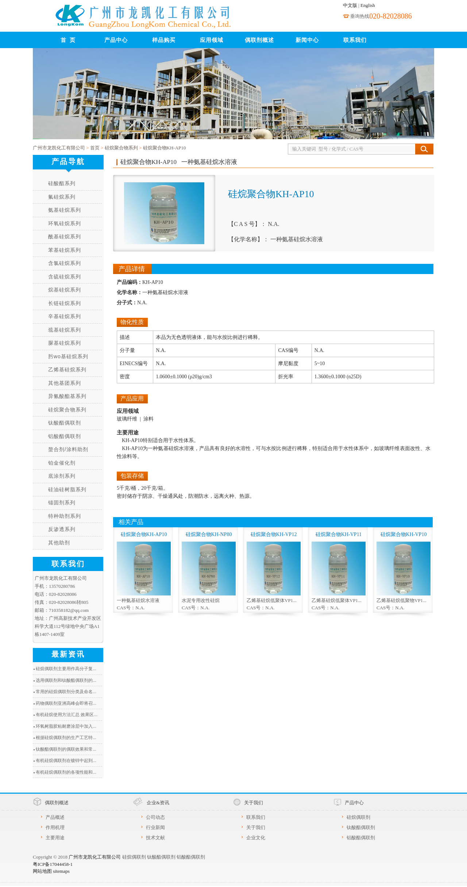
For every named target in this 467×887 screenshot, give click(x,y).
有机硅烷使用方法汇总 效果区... (66, 714)
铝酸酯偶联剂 (64, 436)
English (367, 5)
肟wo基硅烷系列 (68, 356)
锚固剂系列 (62, 502)
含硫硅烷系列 (64, 277)
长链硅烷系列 (64, 303)
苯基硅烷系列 (64, 250)
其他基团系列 (64, 383)
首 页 (68, 40)
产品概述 (55, 817)
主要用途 (55, 837)
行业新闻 (155, 827)
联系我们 (355, 40)
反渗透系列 (62, 529)
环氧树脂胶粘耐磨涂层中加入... (66, 726)
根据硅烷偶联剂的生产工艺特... (66, 737)
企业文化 (255, 837)
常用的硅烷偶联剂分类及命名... (66, 691)
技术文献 (155, 837)
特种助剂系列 (64, 516)
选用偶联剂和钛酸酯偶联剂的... (66, 680)
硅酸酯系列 (62, 183)
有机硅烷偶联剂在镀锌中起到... (66, 760)
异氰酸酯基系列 (67, 396)
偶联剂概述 (259, 40)
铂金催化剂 (62, 463)
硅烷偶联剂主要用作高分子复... (66, 668)
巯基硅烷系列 (64, 330)
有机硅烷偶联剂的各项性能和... (66, 772)
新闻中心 (307, 40)
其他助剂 (59, 543)
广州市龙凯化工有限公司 (59, 148)
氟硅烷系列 (62, 197)
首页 (95, 148)
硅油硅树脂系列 (67, 489)
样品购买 (163, 40)
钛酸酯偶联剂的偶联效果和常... (66, 749)
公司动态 (155, 817)
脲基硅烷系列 (64, 343)
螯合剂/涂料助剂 (68, 449)
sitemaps (61, 871)
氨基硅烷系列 (64, 210)
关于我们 (255, 827)
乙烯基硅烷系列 (67, 369)
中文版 (350, 5)
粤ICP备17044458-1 (53, 864)
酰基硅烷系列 (64, 236)
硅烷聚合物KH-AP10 (164, 148)
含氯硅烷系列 (64, 263)
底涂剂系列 (62, 476)
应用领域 (211, 40)
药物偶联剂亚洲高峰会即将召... (66, 703)
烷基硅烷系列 (64, 290)
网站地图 (42, 871)
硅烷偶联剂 (358, 817)
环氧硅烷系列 (64, 223)
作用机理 (55, 827)
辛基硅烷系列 (64, 316)
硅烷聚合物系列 (121, 148)
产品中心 (116, 40)
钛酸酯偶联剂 (64, 423)
